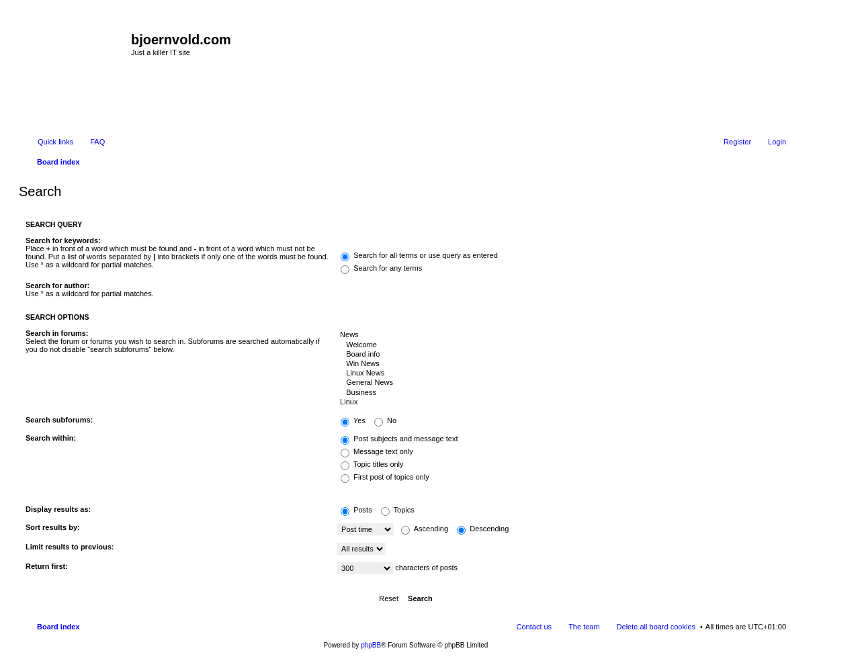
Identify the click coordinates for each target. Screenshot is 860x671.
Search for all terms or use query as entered (419, 255)
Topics (398, 510)
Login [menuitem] (777, 142)
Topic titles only (372, 464)
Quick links (55, 142)
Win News (562, 364)
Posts (356, 510)
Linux (562, 402)
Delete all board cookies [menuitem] (656, 627)
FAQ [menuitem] (97, 142)
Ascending (424, 529)
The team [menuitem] (583, 627)
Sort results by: (53, 527)
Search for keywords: (63, 240)
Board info (562, 354)
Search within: (51, 438)
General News (562, 383)
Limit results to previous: (70, 547)
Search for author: (57, 285)
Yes (353, 420)
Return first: (47, 566)
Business (562, 393)
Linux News (562, 373)
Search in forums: (57, 333)
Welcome (562, 345)
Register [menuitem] (737, 142)
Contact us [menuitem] (534, 627)
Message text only (377, 451)
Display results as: (58, 509)
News (562, 335)
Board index (58, 627)
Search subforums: (59, 420)
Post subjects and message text (399, 439)
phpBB (371, 645)
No (385, 420)
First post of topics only (385, 477)
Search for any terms (381, 268)
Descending (483, 529)
